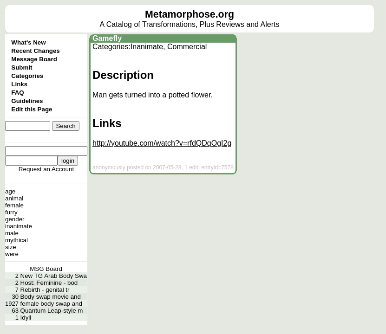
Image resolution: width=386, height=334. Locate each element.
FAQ (17, 92)
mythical (16, 240)
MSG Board (46, 268)
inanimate (18, 226)
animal (14, 198)
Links (19, 84)
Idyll (26, 317)
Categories (27, 75)
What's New (28, 42)
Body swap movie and (50, 296)
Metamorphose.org (189, 14)
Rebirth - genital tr (45, 289)
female (14, 205)
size (10, 247)
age (10, 191)
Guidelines (27, 100)
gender (15, 219)
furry (11, 212)
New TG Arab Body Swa (53, 275)
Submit (21, 67)
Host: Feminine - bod (49, 282)
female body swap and (51, 303)
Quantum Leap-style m (51, 310)
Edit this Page (31, 109)
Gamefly (107, 38)
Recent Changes (35, 50)
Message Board (34, 59)
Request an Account (46, 169)
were (12, 253)
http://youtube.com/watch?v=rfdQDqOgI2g (161, 143)
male (12, 233)
